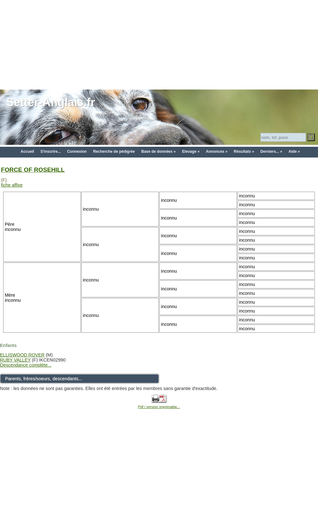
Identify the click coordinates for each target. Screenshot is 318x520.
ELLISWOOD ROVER (22, 354)
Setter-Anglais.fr (50, 102)
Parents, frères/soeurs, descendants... (43, 378)
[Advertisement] (159, 44)
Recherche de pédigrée (114, 151)
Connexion (77, 151)
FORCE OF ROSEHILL (33, 169)
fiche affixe (12, 185)
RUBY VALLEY (15, 359)
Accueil (27, 151)
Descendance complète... (25, 365)
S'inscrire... (51, 151)
